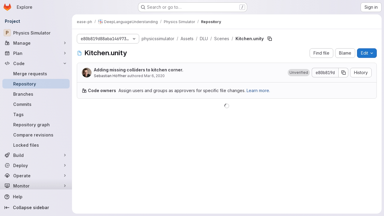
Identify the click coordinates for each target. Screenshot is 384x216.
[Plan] (36, 53)
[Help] (36, 197)
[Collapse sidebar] (36, 207)
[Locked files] (36, 145)
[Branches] (36, 94)
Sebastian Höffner (110, 76)
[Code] (36, 63)
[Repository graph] (36, 124)
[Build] (36, 155)
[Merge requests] (36, 73)
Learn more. (258, 90)
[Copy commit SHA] (343, 72)
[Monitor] (36, 185)
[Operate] (36, 175)
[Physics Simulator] (36, 33)
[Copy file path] (269, 39)
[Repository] (36, 83)
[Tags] (36, 114)
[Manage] (36, 43)
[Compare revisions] (36, 135)
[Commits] (36, 104)
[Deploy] (36, 165)
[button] (299, 72)
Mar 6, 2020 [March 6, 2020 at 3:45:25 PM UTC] (154, 76)
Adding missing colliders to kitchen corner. (138, 69)
